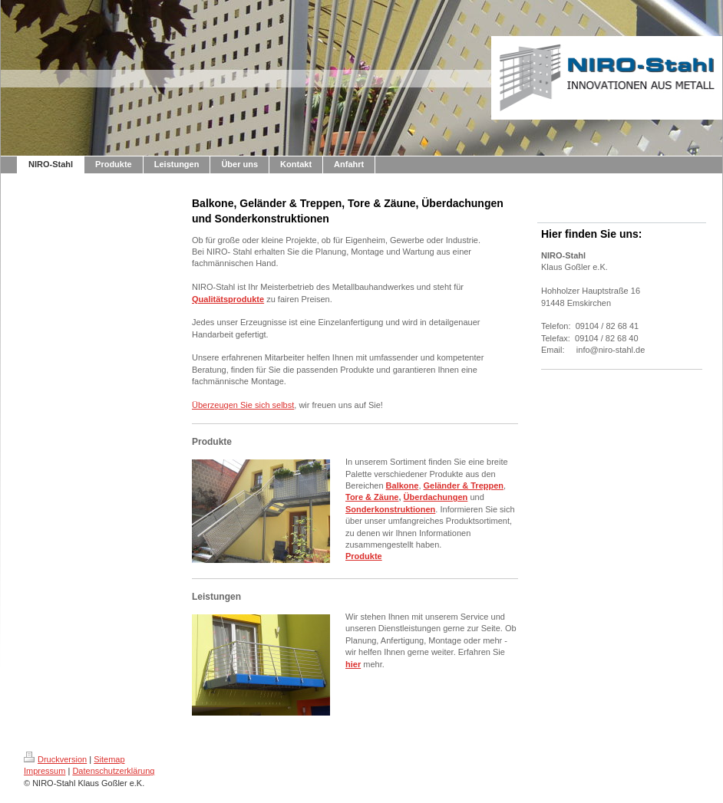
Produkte (363, 556)
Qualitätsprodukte (228, 299)
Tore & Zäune (371, 497)
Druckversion (55, 759)
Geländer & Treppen (464, 485)
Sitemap (109, 759)
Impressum (44, 770)
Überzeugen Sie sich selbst (243, 405)
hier (353, 664)
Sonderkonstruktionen (390, 509)
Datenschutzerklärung (113, 770)
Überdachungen (436, 497)
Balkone (402, 485)
